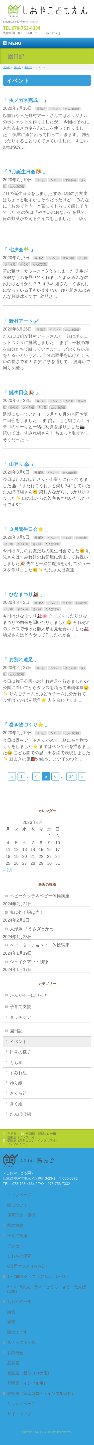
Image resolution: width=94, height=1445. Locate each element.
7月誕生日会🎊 (25, 171)
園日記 (41, 108)
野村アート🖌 (24, 321)
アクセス (15, 1246)
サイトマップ (19, 1413)
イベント (55, 108)
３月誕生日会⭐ (26, 529)
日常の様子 (20, 1052)
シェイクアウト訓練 (29, 961)
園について (17, 1205)
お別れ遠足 (21, 659)
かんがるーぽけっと (29, 995)
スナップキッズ (21, 1342)
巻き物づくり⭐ (26, 724)
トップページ (19, 1194)
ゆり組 (82, 258)
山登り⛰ (19, 464)
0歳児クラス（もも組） (28, 1266)
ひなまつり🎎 (24, 594)
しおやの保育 (19, 1256)
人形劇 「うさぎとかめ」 (34, 929)
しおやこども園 (43, 1431)
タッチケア (20, 1017)
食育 (11, 1322)
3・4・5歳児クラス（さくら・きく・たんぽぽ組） (46, 1289)
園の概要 (15, 1225)
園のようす (17, 1332)
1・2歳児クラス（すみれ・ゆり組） (39, 1276)
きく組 (24, 264)
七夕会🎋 (19, 249)
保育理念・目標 (21, 1215)
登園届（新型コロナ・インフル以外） (32, 1140)
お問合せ (15, 1352)
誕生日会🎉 (21, 392)
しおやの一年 (19, 1301)
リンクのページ (17, 1144)
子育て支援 (20, 1006)
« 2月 (8, 870)
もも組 (69, 400)
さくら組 (10, 264)
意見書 (11, 1134)
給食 (11, 1311)
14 (71, 776)
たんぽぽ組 (72, 108)
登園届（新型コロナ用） (42, 1134)
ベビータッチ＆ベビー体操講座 (39, 896)
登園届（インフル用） (22, 1137)
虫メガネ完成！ (25, 100)
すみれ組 (70, 180)
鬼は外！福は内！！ (29, 912)
